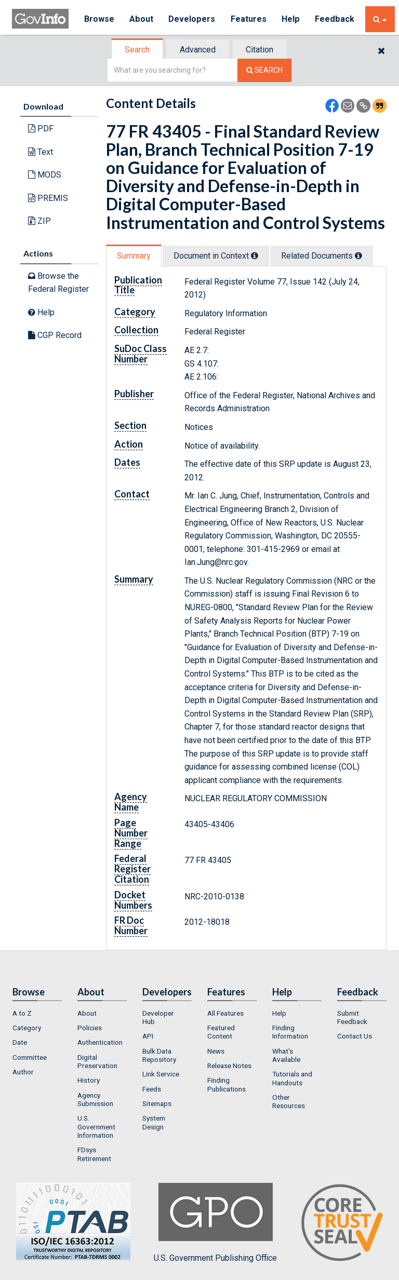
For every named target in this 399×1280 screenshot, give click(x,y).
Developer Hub (158, 1017)
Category (26, 1027)
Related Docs (321, 256)
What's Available (286, 1055)
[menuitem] (37, 1013)
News (215, 1051)
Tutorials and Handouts (292, 1078)
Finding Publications (226, 1084)
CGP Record (55, 335)
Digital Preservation (97, 1061)
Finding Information (290, 1031)
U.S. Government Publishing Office (215, 1223)
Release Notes (229, 1065)
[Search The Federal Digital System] (264, 70)
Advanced (198, 50)
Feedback (334, 19)
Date (19, 1042)
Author (23, 1072)
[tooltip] (254, 255)
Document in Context (216, 256)
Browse (99, 19)
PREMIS (48, 198)
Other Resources (288, 1101)
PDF (41, 128)
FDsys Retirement (94, 1154)
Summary (134, 256)
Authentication (100, 1042)
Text (40, 152)
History (88, 1080)
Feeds (151, 1089)
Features (249, 19)
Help (291, 19)
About (141, 19)
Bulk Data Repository (159, 1055)
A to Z (22, 1013)
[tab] (137, 49)
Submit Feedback (352, 1017)
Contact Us (354, 1036)
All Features (225, 1013)
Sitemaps (156, 1103)
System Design (153, 1122)
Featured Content (221, 1031)
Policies (89, 1027)
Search (137, 50)
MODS (44, 175)
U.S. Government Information (96, 1126)
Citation (259, 50)
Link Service (160, 1074)
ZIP (39, 221)
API (147, 1036)
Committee (29, 1057)
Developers (192, 19)
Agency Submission (95, 1099)
